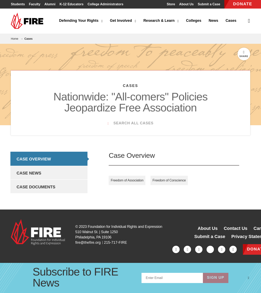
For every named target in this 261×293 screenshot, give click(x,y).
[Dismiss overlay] (249, 278)
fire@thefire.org (88, 242)
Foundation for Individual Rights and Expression (125, 227)
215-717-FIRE (115, 242)
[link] (28, 21)
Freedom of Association (127, 180)
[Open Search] (249, 21)
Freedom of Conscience (169, 180)
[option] (48, 159)
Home (14, 38)
